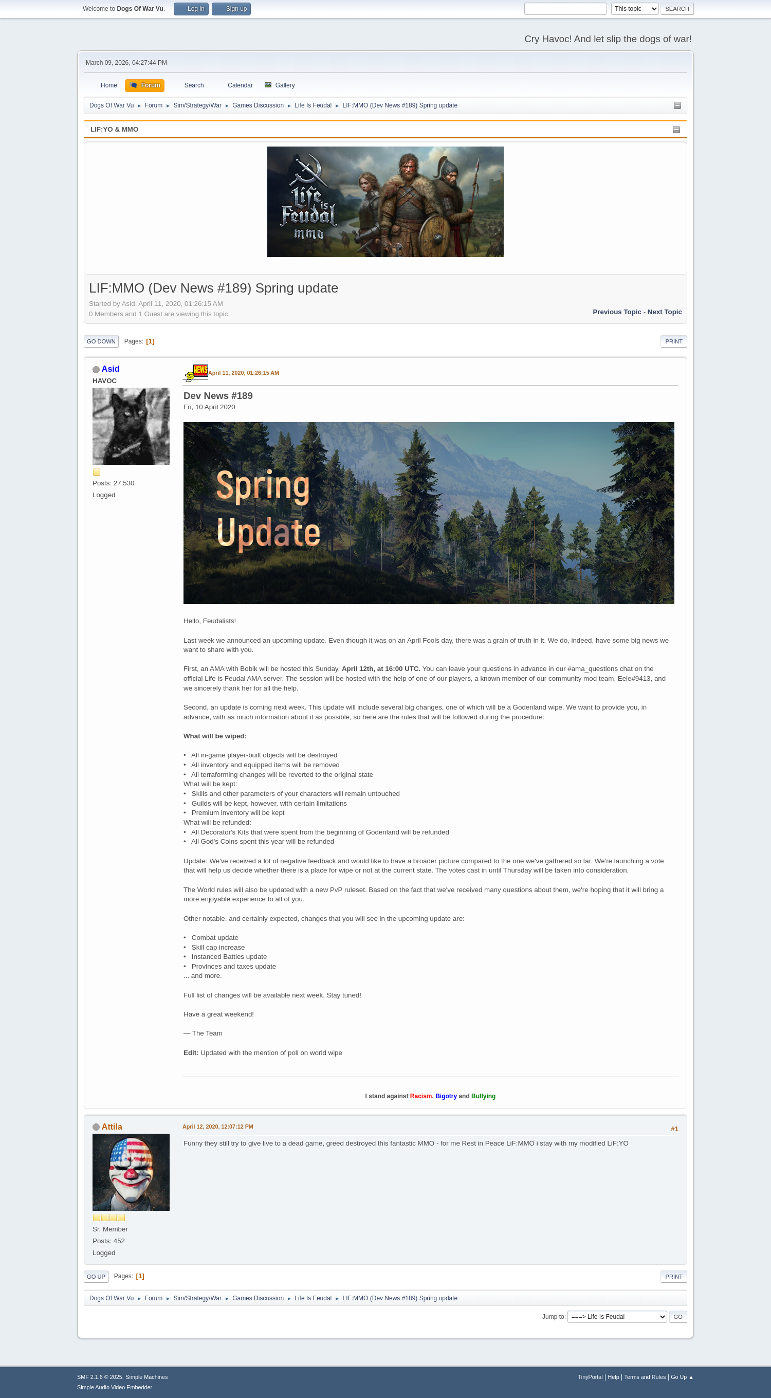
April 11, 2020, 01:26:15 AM (243, 373)
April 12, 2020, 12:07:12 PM (217, 1126)
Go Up (96, 1277)
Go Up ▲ (682, 1377)
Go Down (101, 341)
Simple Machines (146, 1377)
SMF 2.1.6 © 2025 (99, 1377)
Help (613, 1377)
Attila (112, 1126)
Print (674, 341)
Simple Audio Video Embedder (114, 1387)
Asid (111, 369)
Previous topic (617, 312)
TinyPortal (590, 1377)
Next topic (665, 312)
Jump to (553, 1316)
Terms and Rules (645, 1377)
